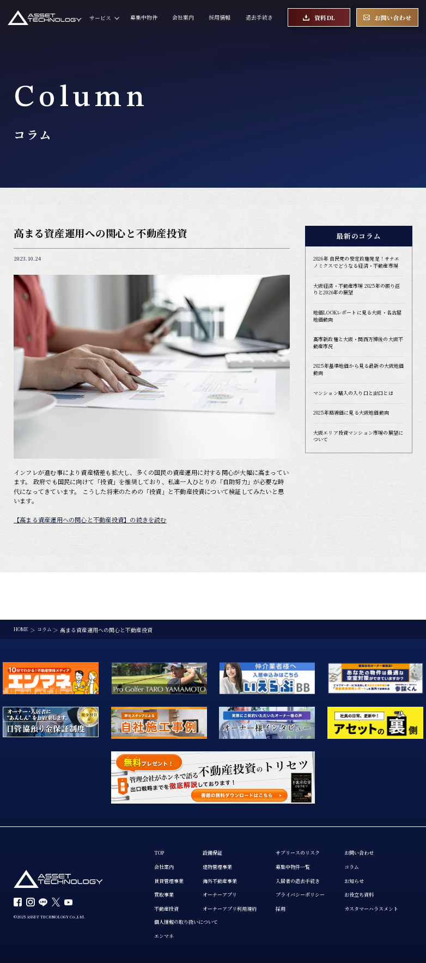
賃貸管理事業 (170, 835)
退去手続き (259, 19)
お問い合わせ (170, 878)
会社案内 (183, 19)
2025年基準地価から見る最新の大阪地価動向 (358, 383)
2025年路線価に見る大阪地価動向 (355, 428)
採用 (290, 864)
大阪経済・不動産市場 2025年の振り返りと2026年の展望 (356, 299)
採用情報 (219, 19)
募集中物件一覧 (304, 821)
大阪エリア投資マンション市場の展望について (357, 452)
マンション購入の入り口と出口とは (357, 408)
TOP (160, 806)
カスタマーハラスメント (184, 936)
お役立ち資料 (170, 921)
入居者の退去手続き (309, 835)
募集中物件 (143, 19)
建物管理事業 (222, 821)
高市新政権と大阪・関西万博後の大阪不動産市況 (357, 355)
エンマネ (244, 893)
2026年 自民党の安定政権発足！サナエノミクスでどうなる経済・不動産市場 (357, 267)
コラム (162, 893)
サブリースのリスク (309, 806)
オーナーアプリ (225, 850)
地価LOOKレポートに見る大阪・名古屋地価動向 (357, 327)
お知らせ (165, 907)
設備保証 (217, 806)
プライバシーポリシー (312, 850)
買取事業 (165, 850)
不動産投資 (167, 864)
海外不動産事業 (225, 835)
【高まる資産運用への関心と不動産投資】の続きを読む (90, 519)
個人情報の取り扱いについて (268, 878)
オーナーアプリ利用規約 (236, 864)
